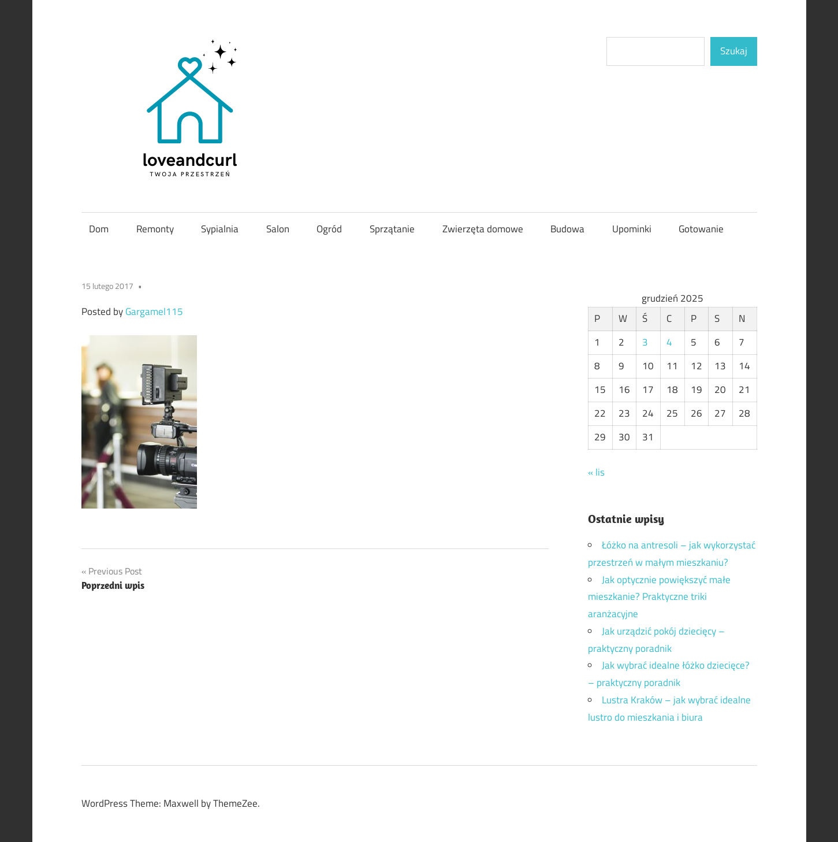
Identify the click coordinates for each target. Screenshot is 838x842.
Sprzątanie (392, 228)
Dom (99, 228)
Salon (277, 228)
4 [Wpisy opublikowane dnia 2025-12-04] (669, 342)
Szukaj (733, 50)
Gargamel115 (154, 311)
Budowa (567, 228)
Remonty (155, 228)
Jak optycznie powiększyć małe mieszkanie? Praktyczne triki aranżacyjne (659, 597)
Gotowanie (701, 228)
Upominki (631, 228)
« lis (596, 472)
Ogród (329, 228)
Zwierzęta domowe (482, 228)
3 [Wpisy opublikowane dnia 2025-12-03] (645, 342)
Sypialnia (220, 228)
